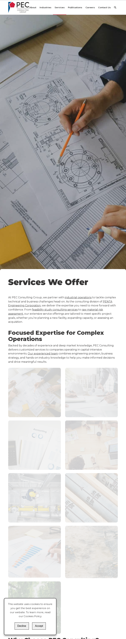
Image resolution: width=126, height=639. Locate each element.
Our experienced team (43, 353)
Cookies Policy (32, 616)
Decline (21, 626)
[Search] (115, 7)
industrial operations (78, 297)
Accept (39, 626)
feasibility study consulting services (55, 309)
